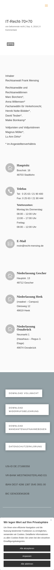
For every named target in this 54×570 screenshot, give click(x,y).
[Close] (51, 520)
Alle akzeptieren (27, 548)
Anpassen (26, 556)
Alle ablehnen (27, 564)
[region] (27, 544)
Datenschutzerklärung (25, 446)
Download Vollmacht (24, 393)
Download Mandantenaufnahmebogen (28, 427)
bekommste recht (17, 26)
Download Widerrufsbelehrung (24, 409)
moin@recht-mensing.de (30, 245)
